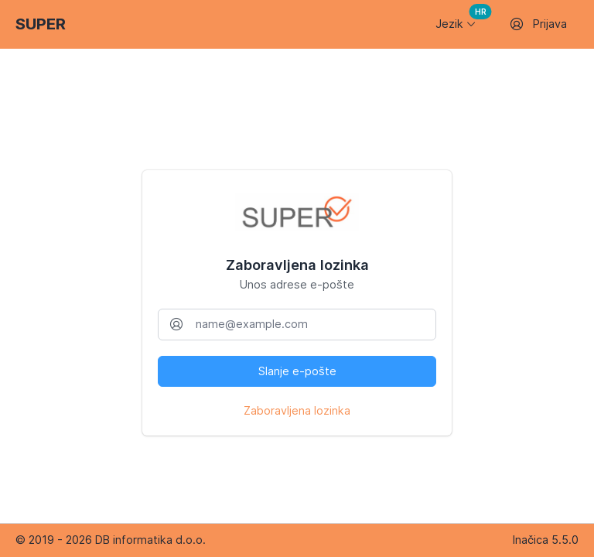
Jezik (460, 19)
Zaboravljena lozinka (297, 410)
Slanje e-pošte (297, 371)
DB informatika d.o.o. (150, 539)
